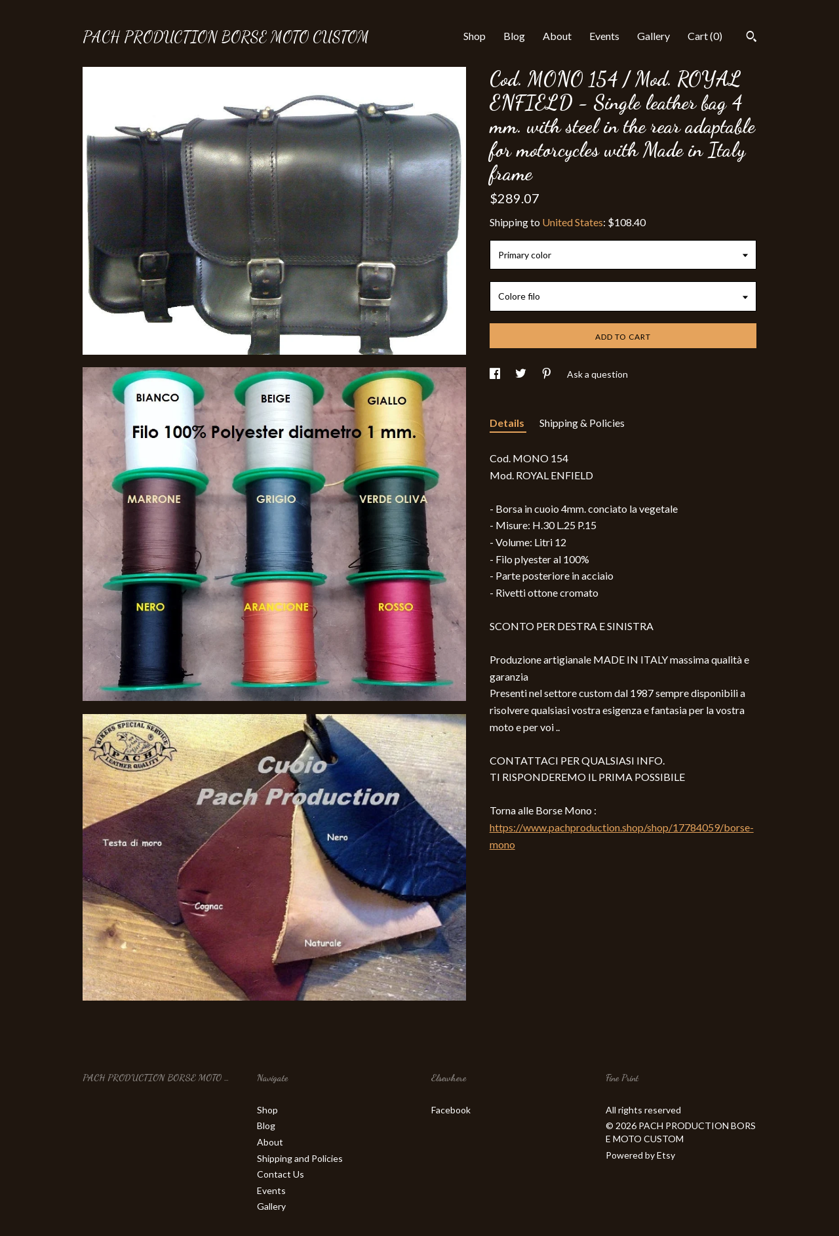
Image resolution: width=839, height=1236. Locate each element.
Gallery (653, 36)
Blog (514, 36)
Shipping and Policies (300, 1158)
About (557, 36)
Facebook (451, 1109)
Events (604, 36)
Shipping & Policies (582, 422)
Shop (474, 36)
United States (572, 222)
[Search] (751, 38)
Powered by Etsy (640, 1155)
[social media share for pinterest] (547, 374)
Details (508, 422)
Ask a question (597, 374)
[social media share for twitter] (521, 374)
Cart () (705, 36)
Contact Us (280, 1174)
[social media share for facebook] (496, 374)
